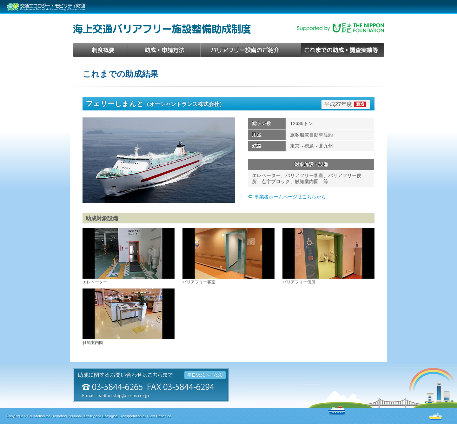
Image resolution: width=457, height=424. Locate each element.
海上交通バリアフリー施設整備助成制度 (162, 28)
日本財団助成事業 (340, 28)
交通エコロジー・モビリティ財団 (46, 7)
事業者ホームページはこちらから (290, 196)
